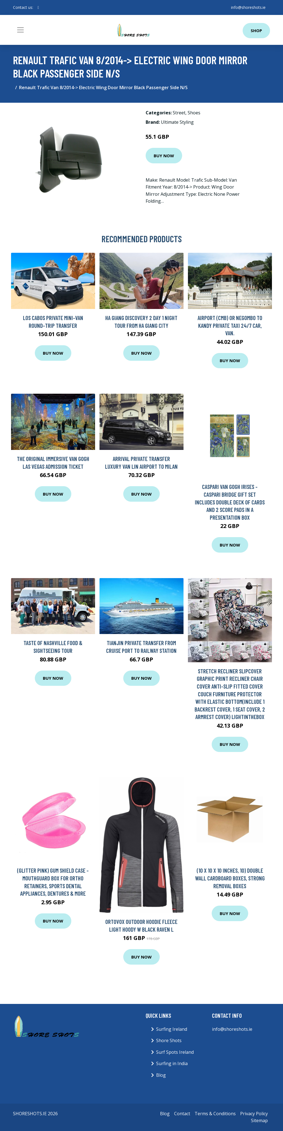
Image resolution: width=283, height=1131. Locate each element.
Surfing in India (172, 1063)
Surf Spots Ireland (175, 1052)
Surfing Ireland (171, 1029)
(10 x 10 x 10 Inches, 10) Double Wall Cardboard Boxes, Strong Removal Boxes (230, 878)
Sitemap (259, 1120)
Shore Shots (169, 1040)
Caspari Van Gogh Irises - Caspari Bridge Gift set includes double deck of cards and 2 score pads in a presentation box (230, 502)
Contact (182, 1114)
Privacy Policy (254, 1114)
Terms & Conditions (215, 1114)
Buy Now (164, 155)
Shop (256, 30)
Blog (161, 1075)
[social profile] (38, 7)
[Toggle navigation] (20, 30)
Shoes (194, 113)
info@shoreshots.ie (248, 7)
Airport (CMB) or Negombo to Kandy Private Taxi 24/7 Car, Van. (230, 325)
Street (179, 113)
